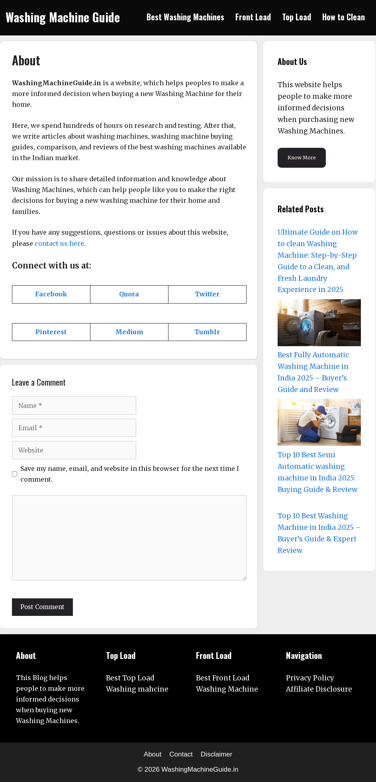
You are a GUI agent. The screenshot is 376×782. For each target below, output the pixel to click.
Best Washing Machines (185, 17)
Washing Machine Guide (63, 17)
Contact (181, 754)
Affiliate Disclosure (319, 689)
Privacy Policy (310, 678)
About (152, 754)
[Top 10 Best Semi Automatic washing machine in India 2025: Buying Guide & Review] (319, 424)
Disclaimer (216, 754)
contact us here (59, 243)
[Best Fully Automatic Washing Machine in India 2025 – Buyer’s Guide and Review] (319, 324)
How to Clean (343, 17)
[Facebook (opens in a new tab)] (51, 294)
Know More (302, 158)
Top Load (296, 17)
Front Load (253, 17)
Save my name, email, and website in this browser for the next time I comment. (129, 473)
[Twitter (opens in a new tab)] (207, 294)
